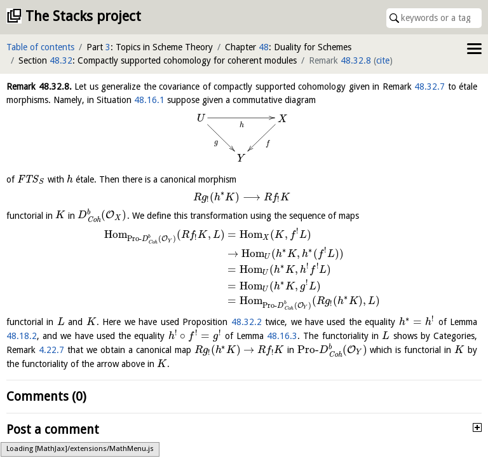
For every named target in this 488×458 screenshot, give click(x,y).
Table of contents (40, 47)
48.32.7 (429, 86)
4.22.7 (51, 350)
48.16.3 (282, 336)
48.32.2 (246, 322)
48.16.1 (149, 100)
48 (264, 47)
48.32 (61, 60)
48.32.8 (356, 60)
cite (383, 60)
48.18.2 (21, 336)
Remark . (39, 86)
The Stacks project (83, 16)
